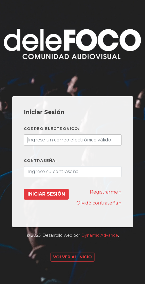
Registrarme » (105, 192)
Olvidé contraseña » (98, 203)
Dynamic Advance (99, 235)
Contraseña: (40, 160)
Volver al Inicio (72, 257)
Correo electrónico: (52, 128)
